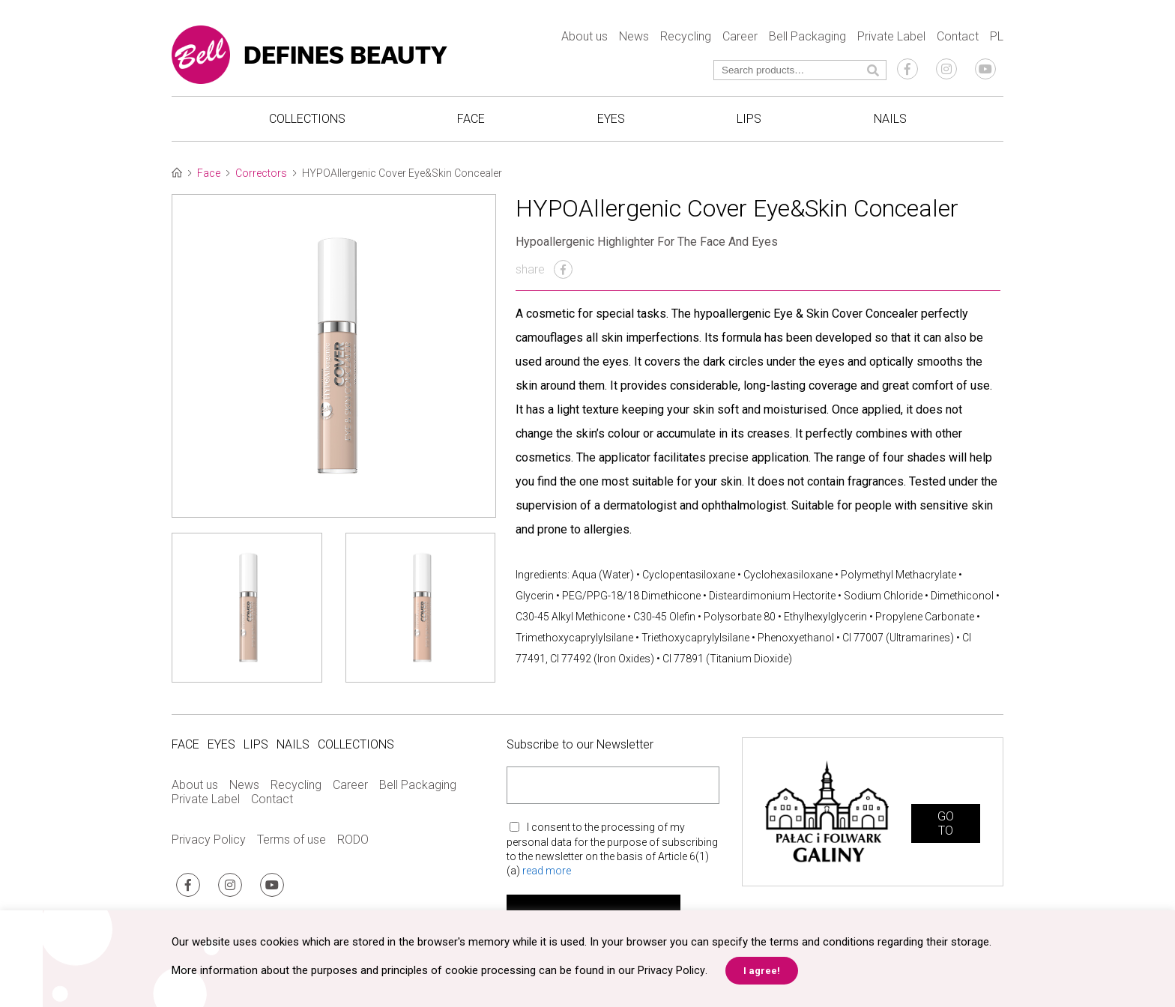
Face (471, 120)
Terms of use (291, 843)
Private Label (891, 38)
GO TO (945, 826)
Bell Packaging (807, 38)
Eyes (611, 120)
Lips (749, 120)
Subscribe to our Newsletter (580, 748)
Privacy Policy (209, 843)
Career (740, 38)
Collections (307, 120)
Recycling (685, 38)
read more (546, 874)
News (634, 38)
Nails (890, 120)
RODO (353, 843)
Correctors (261, 177)
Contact (958, 38)
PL (996, 38)
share (544, 273)
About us (584, 38)
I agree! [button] (761, 970)
